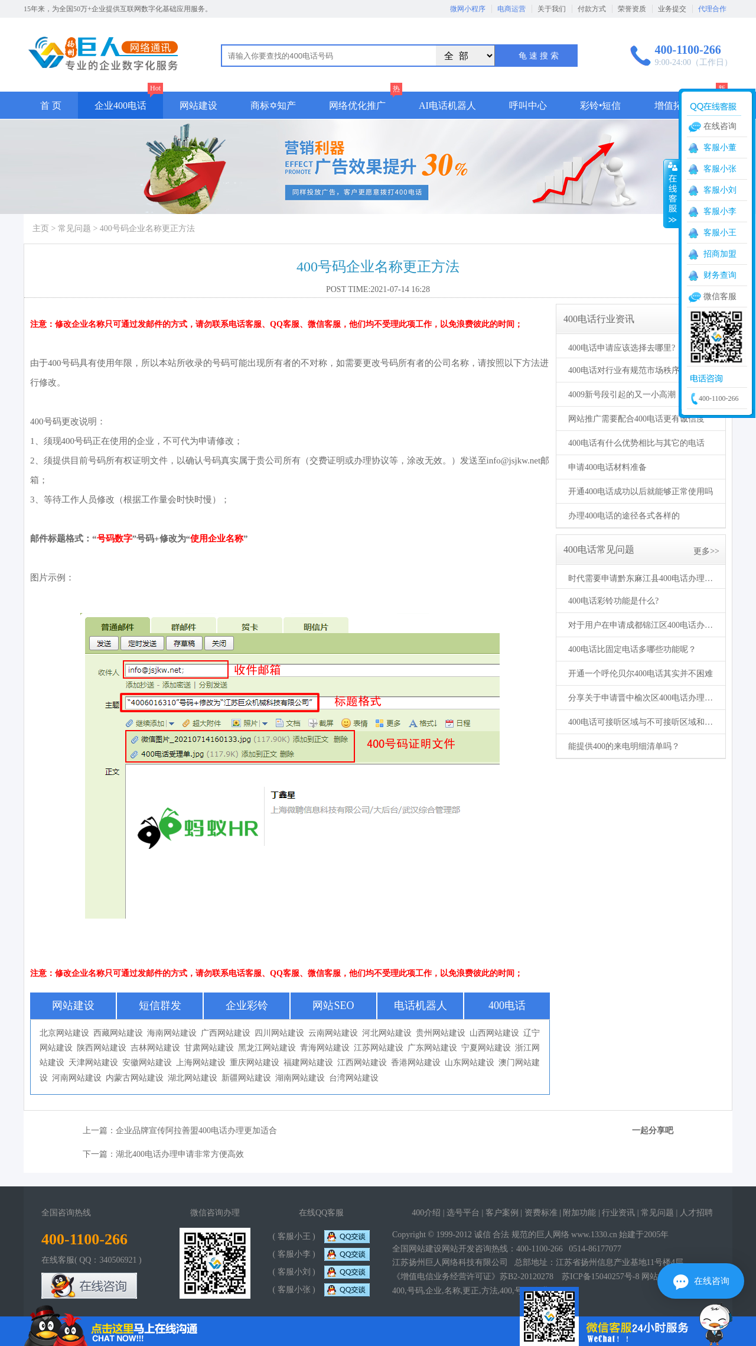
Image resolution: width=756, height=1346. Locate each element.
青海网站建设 (325, 1047)
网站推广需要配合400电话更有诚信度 (636, 418)
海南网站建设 (172, 1033)
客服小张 (720, 168)
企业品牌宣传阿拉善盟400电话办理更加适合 (196, 1130)
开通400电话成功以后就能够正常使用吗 (640, 491)
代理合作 (712, 9)
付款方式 (592, 9)
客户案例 (502, 1212)
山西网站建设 (494, 1033)
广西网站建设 (225, 1033)
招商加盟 (720, 253)
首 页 (50, 105)
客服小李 (720, 211)
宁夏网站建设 (486, 1047)
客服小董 (720, 147)
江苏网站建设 (378, 1047)
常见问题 (74, 228)
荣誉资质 (632, 9)
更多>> (706, 551)
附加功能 (579, 1212)
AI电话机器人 (447, 105)
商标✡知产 (273, 105)
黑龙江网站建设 (267, 1047)
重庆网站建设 (254, 1062)
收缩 (671, 193)
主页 (40, 228)
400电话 (507, 1005)
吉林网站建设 (155, 1047)
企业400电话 (120, 105)
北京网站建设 (64, 1033)
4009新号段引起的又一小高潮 (622, 394)
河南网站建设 (77, 1077)
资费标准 (541, 1212)
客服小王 (720, 232)
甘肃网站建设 (209, 1047)
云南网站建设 (333, 1033)
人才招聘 (696, 1212)
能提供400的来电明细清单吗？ (624, 746)
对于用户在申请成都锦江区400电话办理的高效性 (642, 625)
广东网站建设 (432, 1047)
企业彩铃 (247, 1005)
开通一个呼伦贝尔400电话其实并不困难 (640, 673)
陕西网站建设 (101, 1047)
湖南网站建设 (300, 1077)
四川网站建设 (279, 1033)
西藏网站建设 (118, 1033)
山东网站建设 (469, 1062)
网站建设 (198, 105)
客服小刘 (720, 190)
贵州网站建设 (440, 1033)
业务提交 (672, 9)
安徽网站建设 (147, 1062)
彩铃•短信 (600, 105)
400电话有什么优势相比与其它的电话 (636, 443)
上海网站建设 (201, 1062)
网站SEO (333, 1005)
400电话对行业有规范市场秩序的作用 (636, 370)
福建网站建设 (308, 1062)
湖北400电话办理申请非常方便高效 (180, 1154)
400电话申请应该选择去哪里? (621, 347)
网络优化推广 (357, 105)
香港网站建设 (416, 1062)
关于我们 (551, 9)
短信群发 (160, 1005)
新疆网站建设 (246, 1077)
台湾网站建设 (354, 1077)
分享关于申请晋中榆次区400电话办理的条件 (642, 697)
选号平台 (463, 1212)
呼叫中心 (528, 105)
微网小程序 (467, 9)
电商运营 (511, 9)
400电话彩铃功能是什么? (613, 600)
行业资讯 (618, 1212)
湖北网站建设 (192, 1077)
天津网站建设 (93, 1062)
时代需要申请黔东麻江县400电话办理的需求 (642, 578)
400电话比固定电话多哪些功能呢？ (632, 649)
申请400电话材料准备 (607, 467)
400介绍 (426, 1212)
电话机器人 (420, 1005)
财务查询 (720, 275)
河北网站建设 (387, 1033)
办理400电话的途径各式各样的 (624, 515)
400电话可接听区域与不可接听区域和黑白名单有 (642, 722)
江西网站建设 (362, 1062)
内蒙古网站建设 (135, 1077)
